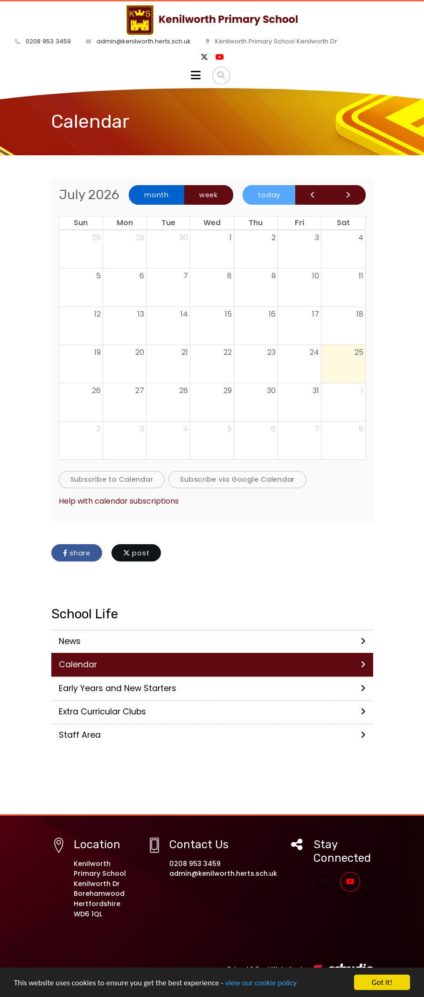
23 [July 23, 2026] (271, 352)
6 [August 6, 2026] (273, 428)
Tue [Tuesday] (168, 222)
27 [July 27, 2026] (139, 390)
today (269, 195)
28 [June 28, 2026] (96, 237)
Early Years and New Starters (212, 688)
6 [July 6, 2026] (141, 275)
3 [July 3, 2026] (317, 237)
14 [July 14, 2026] (184, 314)
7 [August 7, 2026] (316, 428)
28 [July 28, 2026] (183, 390)
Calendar (212, 664)
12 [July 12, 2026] (97, 314)
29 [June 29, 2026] (140, 237)
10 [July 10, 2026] (315, 275)
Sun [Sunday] (81, 222)
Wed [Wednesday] (212, 222)
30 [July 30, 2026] (271, 390)
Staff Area (212, 735)
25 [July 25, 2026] (358, 352)
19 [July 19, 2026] (97, 352)
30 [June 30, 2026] (183, 237)
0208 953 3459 (43, 41)
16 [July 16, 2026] (272, 314)
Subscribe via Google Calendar (237, 479)
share (76, 553)
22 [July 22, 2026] (227, 352)
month (156, 195)
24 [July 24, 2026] (314, 352)
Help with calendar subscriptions (119, 501)
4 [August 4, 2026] (185, 428)
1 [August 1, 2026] (362, 390)
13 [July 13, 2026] (141, 314)
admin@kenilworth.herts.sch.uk (138, 41)
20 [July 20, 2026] (139, 352)
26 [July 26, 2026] (96, 390)
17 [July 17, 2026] (315, 314)
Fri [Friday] (299, 222)
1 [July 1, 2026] (230, 237)
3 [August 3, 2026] (142, 428)
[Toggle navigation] (196, 75)
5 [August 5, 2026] (229, 428)
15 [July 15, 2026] (228, 314)
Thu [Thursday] (256, 222)
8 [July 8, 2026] (229, 275)
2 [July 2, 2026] (273, 237)
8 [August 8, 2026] (361, 428)
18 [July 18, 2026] (359, 314)
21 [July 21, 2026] (184, 352)
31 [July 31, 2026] (316, 390)
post (136, 553)
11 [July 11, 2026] (361, 275)
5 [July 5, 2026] (98, 275)
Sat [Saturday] (343, 222)
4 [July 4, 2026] (360, 237)
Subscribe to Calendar (111, 479)
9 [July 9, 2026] (273, 275)
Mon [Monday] (125, 222)
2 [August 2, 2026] (99, 428)
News (212, 641)
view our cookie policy (261, 990)
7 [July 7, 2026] (185, 275)
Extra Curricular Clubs (212, 711)
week (208, 195)
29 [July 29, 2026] (227, 390)
